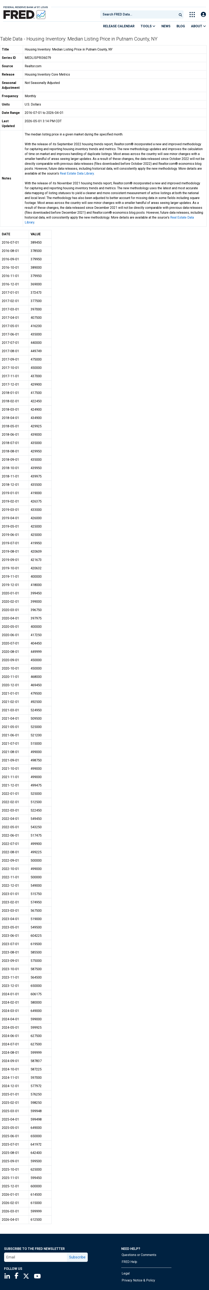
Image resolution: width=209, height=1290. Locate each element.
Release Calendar (119, 26)
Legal (126, 1273)
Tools (148, 26)
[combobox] (138, 14)
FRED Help (129, 1262)
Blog (181, 26)
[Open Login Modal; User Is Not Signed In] (203, 14)
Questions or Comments (139, 1255)
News (165, 26)
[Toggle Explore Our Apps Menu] (192, 14)
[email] (35, 1257)
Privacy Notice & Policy (138, 1280)
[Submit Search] (180, 14)
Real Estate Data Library (77, 173)
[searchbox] (139, 14)
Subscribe (77, 1257)
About (198, 26)
